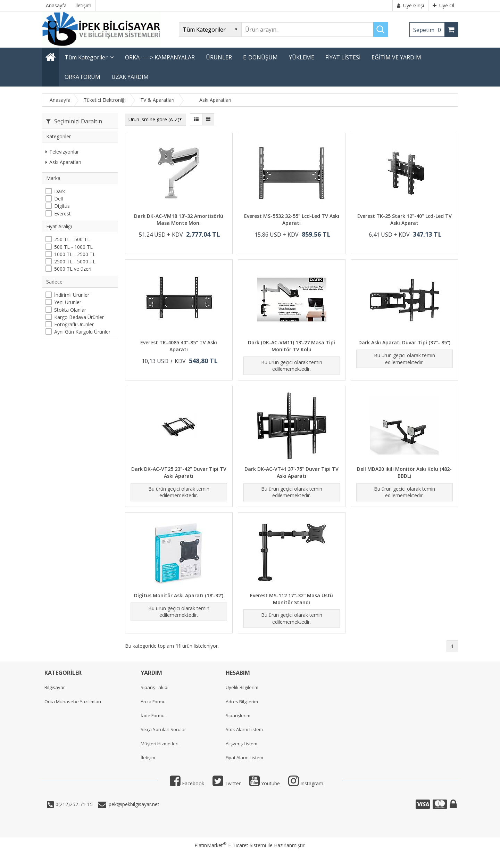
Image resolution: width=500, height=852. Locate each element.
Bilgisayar (54, 687)
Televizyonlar (62, 151)
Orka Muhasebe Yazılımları (72, 701)
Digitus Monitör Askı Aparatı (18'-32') (178, 595)
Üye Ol (443, 5)
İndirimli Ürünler (71, 295)
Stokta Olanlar (70, 309)
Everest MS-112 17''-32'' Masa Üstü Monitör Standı (291, 599)
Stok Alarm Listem (244, 729)
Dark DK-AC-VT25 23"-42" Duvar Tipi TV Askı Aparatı (178, 472)
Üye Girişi (410, 5)
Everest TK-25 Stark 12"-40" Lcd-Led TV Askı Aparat (404, 219)
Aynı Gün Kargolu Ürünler (82, 331)
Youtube (264, 783)
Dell (58, 198)
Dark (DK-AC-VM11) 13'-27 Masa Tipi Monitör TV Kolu (291, 346)
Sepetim (428, 30)
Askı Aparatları (63, 162)
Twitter (226, 783)
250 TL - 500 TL (72, 239)
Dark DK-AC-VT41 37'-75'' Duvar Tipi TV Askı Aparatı (291, 472)
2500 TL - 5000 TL (74, 261)
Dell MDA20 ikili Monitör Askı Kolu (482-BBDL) (404, 472)
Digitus (62, 206)
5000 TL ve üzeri (72, 268)
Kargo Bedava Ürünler (79, 317)
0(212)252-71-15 (73, 804)
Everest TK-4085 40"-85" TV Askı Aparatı (178, 346)
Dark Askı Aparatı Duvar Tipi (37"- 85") (404, 342)
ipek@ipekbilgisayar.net (132, 804)
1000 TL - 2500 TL (74, 254)
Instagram (305, 783)
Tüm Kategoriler (86, 57)
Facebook (187, 783)
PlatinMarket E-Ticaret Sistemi (230, 845)
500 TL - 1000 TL (73, 247)
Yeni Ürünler (67, 302)
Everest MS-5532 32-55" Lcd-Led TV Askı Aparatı (291, 219)
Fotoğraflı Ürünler (74, 324)
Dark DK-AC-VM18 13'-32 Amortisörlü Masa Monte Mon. (178, 219)
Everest (62, 213)
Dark (59, 191)
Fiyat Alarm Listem (244, 757)
